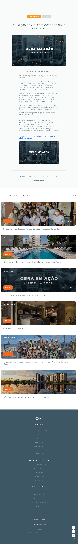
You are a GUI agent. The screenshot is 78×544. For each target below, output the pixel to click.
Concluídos (39, 480)
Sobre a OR (39, 434)
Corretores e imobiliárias (39, 502)
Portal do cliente (39, 498)
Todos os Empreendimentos (39, 464)
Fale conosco (39, 491)
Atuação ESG (39, 442)
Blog (39, 438)
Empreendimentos (34, 16)
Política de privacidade (39, 450)
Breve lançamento (39, 468)
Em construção (39, 476)
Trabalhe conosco (39, 495)
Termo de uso (39, 454)
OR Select (39, 506)
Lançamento (39, 472)
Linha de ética (39, 446)
